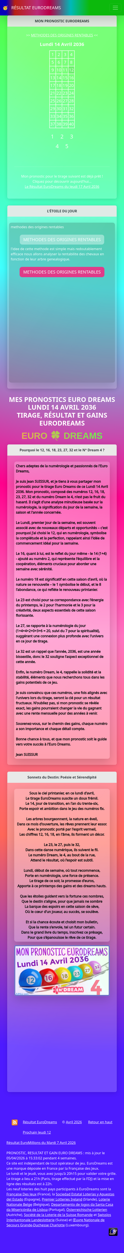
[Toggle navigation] (115, 7)
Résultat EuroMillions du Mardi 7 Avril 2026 (41, 1142)
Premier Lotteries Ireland (62, 1199)
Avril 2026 (74, 1122)
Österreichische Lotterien (86, 1209)
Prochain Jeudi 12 (37, 1132)
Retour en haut (100, 1122)
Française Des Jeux (21, 1194)
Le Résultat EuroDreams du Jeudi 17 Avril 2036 (62, 186)
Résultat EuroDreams (40, 1122)
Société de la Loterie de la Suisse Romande (58, 1214)
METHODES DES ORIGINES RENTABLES (62, 35)
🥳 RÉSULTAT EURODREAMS (32, 8)
